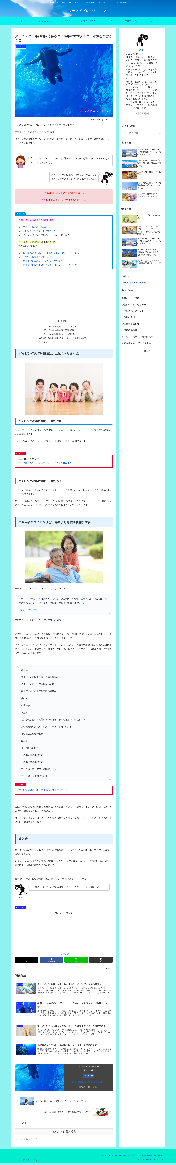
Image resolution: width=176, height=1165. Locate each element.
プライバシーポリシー (106, 1157)
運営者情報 (158, 1157)
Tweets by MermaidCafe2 (133, 282)
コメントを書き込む (63, 1133)
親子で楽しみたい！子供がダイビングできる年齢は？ (45, 464)
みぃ (141, 49)
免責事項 (120, 1157)
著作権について (132, 1157)
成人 (45, 599)
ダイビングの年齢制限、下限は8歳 (59, 330)
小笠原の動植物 (129, 330)
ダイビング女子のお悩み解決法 (137, 336)
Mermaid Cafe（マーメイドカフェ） (140, 343)
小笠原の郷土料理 (130, 324)
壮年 (83, 599)
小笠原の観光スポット (133, 311)
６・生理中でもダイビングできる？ (36, 257)
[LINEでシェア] (76, 960)
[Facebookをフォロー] (140, 113)
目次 (60, 321)
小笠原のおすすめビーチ (134, 304)
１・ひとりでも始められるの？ (34, 227)
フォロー (89, 1077)
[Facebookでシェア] (51, 960)
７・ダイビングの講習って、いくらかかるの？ (42, 261)
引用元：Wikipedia (28, 610)
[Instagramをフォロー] (143, 113)
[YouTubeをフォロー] (147, 113)
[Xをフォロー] (136, 113)
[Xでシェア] (26, 960)
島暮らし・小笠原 (130, 298)
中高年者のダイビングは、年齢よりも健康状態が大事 (64, 338)
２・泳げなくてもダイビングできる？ (37, 231)
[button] (101, 960)
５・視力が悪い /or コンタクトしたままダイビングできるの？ (49, 253)
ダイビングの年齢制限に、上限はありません (60, 326)
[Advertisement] (64, 296)
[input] (141, 133)
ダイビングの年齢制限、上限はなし (59, 334)
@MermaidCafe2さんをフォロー (88, 1084)
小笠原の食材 (128, 317)
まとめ (44, 342)
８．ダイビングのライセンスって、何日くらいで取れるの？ (48, 265)
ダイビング (20, 908)
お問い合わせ (146, 1157)
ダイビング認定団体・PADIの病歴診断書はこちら (43, 791)
